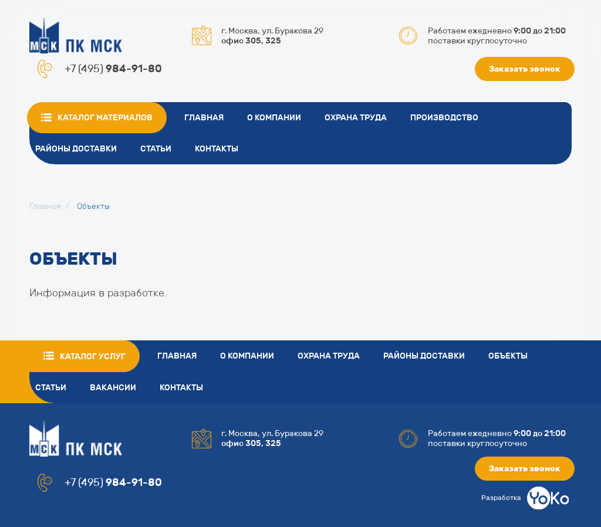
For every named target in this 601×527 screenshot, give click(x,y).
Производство (444, 118)
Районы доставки (76, 149)
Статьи (155, 149)
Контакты (216, 149)
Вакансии (113, 388)
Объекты (508, 356)
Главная (204, 118)
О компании (274, 118)
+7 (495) (113, 68)
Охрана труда (356, 118)
